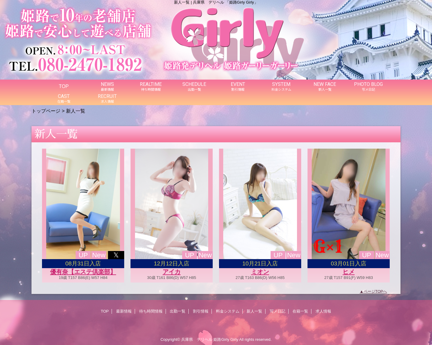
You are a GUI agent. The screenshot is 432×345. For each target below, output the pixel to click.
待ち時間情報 (151, 311)
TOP (64, 86)
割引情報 (200, 311)
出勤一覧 (177, 311)
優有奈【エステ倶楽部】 (83, 271)
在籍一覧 (300, 311)
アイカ (172, 271)
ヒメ (349, 271)
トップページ (46, 110)
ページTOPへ (375, 291)
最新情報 (124, 311)
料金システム (227, 311)
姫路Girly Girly (225, 339)
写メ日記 (277, 311)
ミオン (260, 271)
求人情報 (323, 311)
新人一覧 (254, 311)
